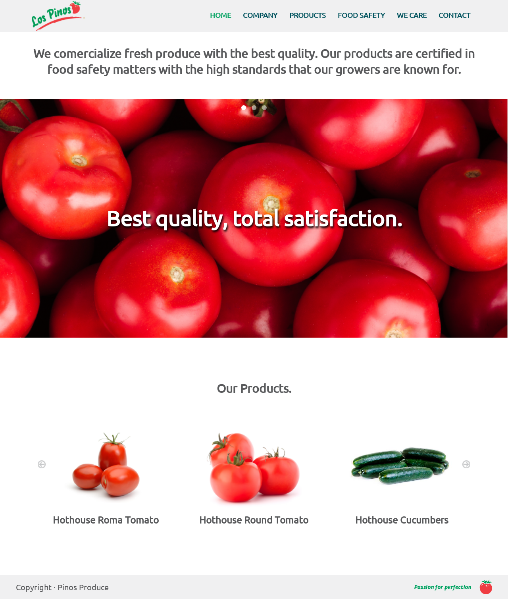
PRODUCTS (307, 15)
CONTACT (454, 15)
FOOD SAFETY (361, 15)
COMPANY (260, 15)
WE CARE (412, 15)
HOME (220, 15)
